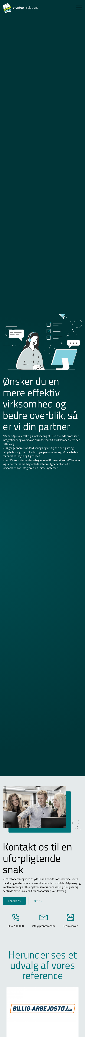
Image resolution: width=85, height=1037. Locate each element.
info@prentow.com (43, 926)
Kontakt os (14, 901)
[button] (79, 8)
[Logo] (27, 8)
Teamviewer (70, 926)
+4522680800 (15, 926)
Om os (38, 901)
